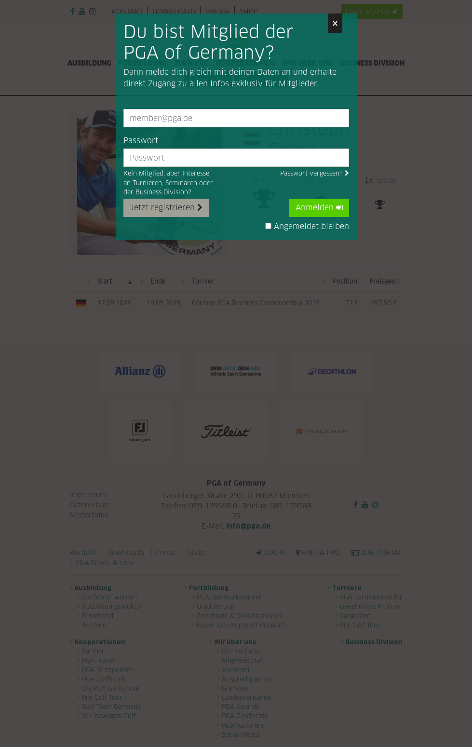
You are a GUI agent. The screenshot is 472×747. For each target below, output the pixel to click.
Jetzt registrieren (166, 207)
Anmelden (319, 207)
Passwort (140, 140)
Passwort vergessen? (314, 173)
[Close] (335, 23)
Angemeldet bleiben (307, 226)
